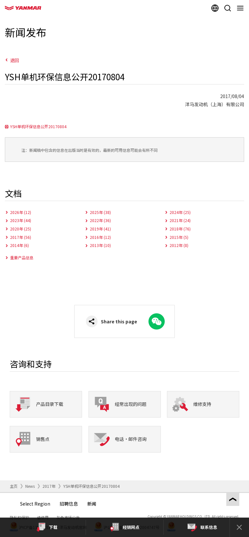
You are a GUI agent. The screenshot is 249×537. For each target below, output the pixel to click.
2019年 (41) (100, 228)
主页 (14, 486)
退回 (14, 60)
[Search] (227, 8)
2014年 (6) (19, 245)
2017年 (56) (20, 237)
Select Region (35, 503)
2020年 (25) (20, 228)
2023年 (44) (20, 220)
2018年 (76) (180, 228)
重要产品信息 (21, 257)
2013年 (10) (100, 245)
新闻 (91, 503)
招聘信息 (69, 503)
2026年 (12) (20, 212)
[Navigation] (241, 8)
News (30, 486)
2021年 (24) (180, 220)
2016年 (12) (100, 237)
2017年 (48, 486)
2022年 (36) (100, 220)
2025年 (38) (100, 212)
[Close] (239, 527)
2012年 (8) (179, 245)
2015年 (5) (179, 237)
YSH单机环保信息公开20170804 (38, 126)
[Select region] (214, 8)
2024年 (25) (180, 212)
